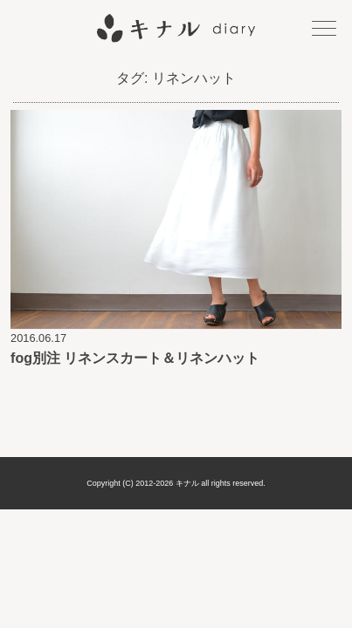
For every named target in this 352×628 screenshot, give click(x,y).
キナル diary (176, 27)
